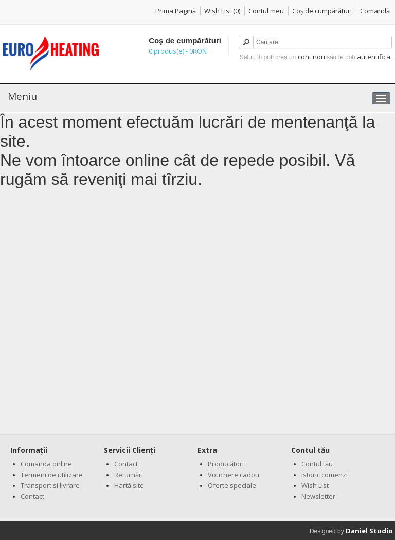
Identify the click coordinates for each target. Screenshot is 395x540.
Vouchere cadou (233, 474)
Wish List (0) (222, 10)
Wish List (315, 485)
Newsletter (318, 496)
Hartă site (129, 485)
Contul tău (317, 463)
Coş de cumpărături (322, 10)
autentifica (373, 56)
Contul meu (266, 10)
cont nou (311, 56)
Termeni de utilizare (52, 474)
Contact (32, 496)
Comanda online (46, 463)
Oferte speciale (232, 485)
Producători (226, 463)
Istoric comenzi (324, 474)
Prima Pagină (175, 10)
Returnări (128, 474)
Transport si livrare (50, 485)
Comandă (375, 10)
